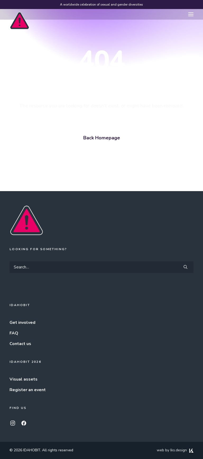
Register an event (28, 390)
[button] (191, 14)
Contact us (20, 344)
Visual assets (24, 379)
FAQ (14, 333)
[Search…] (101, 267)
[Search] (101, 267)
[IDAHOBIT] (20, 14)
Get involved (22, 322)
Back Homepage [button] (101, 138)
